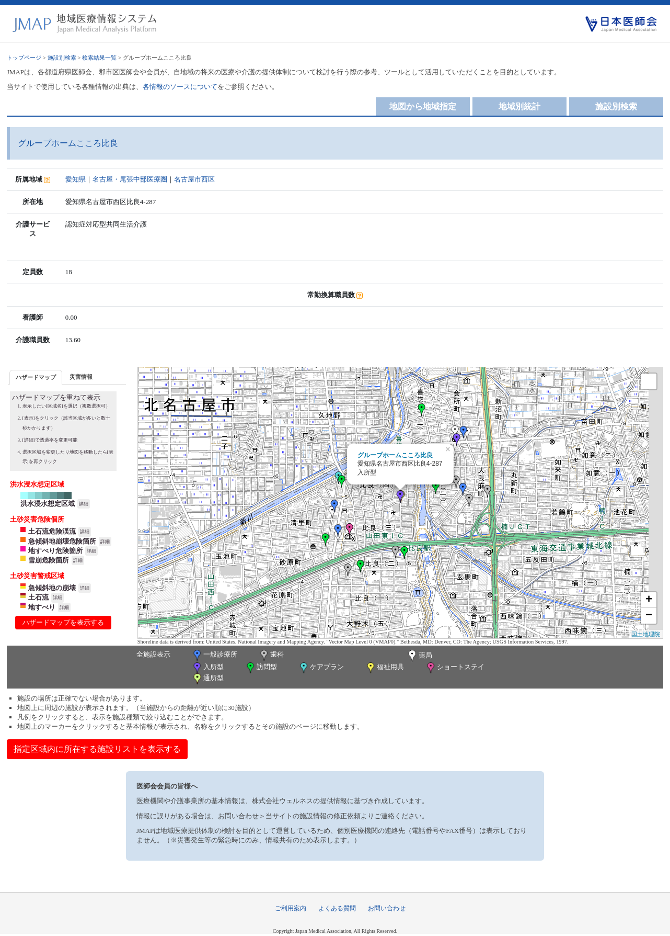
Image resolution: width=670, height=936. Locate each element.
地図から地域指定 (422, 106)
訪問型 (261, 667)
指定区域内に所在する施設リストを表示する (97, 749)
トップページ (24, 57)
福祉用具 (384, 667)
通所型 (207, 678)
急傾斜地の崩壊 (52, 588)
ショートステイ (454, 667)
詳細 (83, 503)
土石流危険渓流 (52, 531)
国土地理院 (645, 634)
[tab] (35, 377)
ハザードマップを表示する (63, 622)
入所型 (207, 667)
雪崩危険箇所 (48, 560)
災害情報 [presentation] (81, 377)
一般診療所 (214, 655)
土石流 (38, 597)
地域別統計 (519, 106)
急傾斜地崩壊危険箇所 (62, 541)
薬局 (419, 656)
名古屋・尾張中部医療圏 (130, 179)
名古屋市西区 (194, 179)
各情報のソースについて (180, 87)
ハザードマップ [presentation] (36, 377)
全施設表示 (153, 654)
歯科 (271, 655)
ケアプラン (321, 667)
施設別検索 (62, 57)
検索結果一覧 (99, 57)
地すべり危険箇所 (55, 551)
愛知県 (75, 179)
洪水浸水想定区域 (47, 504)
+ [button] (648, 600)
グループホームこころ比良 (395, 455)
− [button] (648, 616)
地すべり (41, 607)
